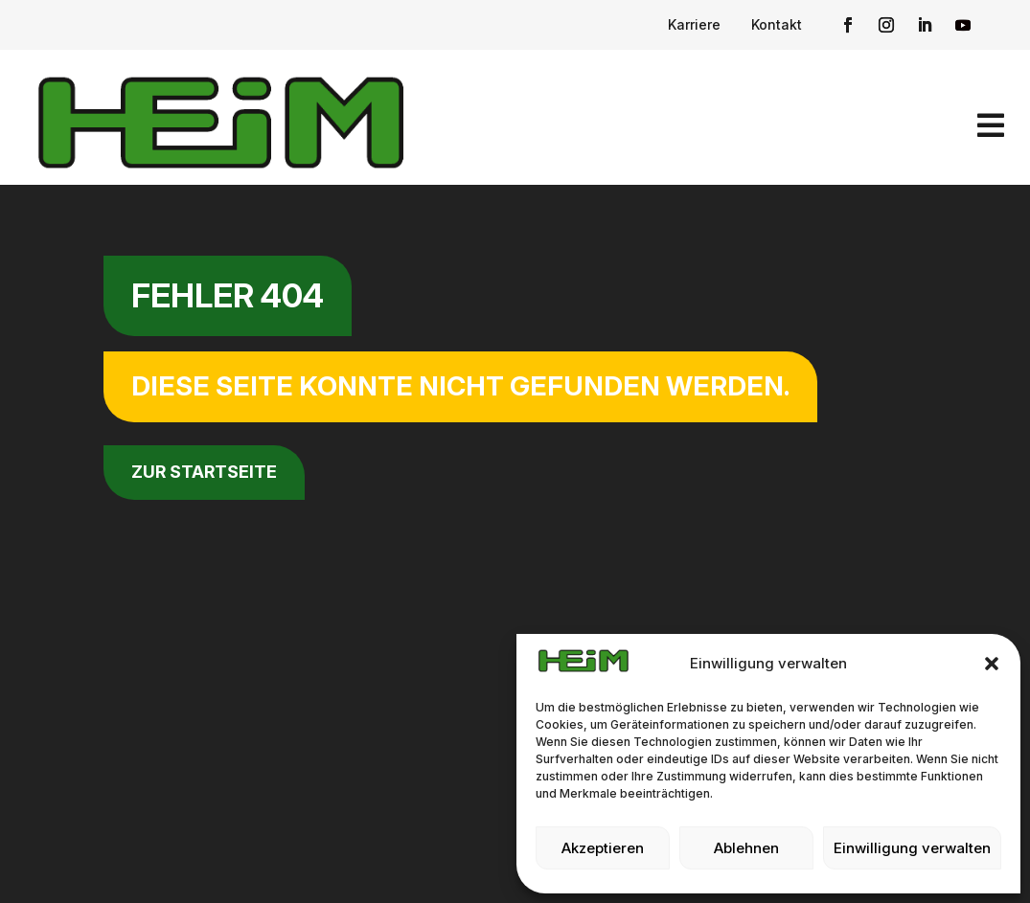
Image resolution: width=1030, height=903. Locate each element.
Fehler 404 (227, 295)
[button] (991, 663)
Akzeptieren (602, 848)
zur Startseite (204, 472)
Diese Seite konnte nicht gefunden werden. (460, 386)
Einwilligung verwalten (912, 848)
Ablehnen (746, 848)
